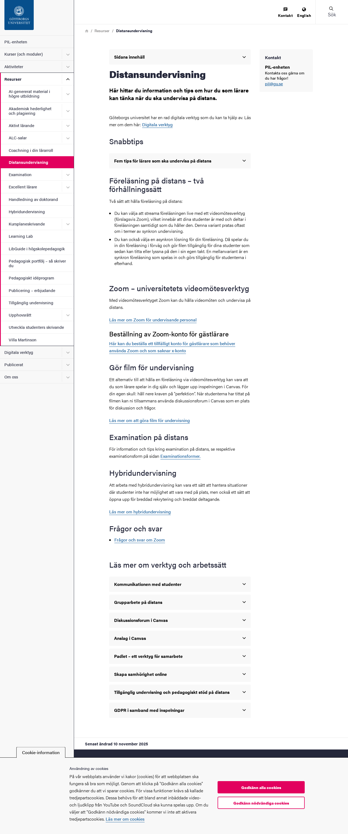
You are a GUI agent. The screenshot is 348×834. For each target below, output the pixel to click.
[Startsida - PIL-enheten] (37, 17)
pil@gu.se (274, 83)
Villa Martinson (22, 339)
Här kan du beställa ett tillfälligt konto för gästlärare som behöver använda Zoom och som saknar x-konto (172, 347)
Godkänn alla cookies (261, 787)
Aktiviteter (13, 66)
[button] (331, 12)
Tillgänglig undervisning (31, 302)
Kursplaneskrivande (27, 224)
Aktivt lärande (21, 125)
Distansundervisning (28, 162)
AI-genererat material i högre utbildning (29, 93)
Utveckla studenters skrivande (36, 327)
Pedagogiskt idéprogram (31, 278)
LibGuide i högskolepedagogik (37, 248)
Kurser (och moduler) (23, 54)
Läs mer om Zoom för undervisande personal (153, 320)
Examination (20, 174)
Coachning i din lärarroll (31, 150)
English (304, 12)
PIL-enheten (15, 41)
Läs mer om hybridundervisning (140, 511)
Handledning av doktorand (33, 199)
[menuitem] (285, 12)
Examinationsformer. (180, 456)
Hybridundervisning (27, 211)
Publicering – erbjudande (32, 290)
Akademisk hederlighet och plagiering (30, 111)
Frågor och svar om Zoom (139, 540)
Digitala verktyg (18, 352)
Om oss (11, 377)
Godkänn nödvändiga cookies (261, 803)
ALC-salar (18, 137)
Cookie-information (41, 752)
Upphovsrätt (20, 315)
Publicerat (13, 364)
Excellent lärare (23, 186)
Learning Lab (21, 236)
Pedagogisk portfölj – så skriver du (37, 263)
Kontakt (285, 12)
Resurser (13, 79)
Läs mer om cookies (125, 819)
